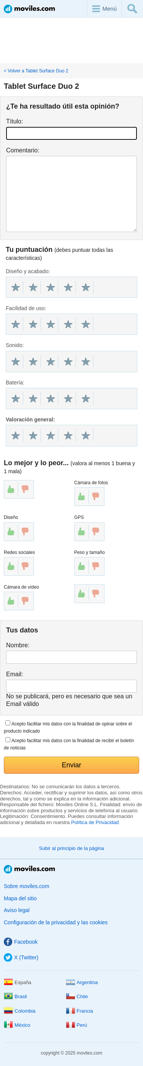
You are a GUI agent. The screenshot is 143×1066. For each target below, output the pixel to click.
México (17, 1025)
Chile (77, 996)
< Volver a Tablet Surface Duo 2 (36, 71)
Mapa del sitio (20, 898)
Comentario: (22, 150)
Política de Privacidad (95, 822)
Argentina (82, 982)
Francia (79, 1011)
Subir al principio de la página (71, 848)
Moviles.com (29, 9)
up (11, 489)
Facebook (20, 942)
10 (85, 287)
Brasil (15, 996)
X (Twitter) (21, 957)
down (25, 489)
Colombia (19, 1011)
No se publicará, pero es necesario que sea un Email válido (69, 700)
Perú (76, 1025)
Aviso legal (16, 910)
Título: (14, 121)
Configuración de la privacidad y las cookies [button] (56, 922)
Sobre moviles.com (26, 886)
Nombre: (17, 645)
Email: (14, 674)
